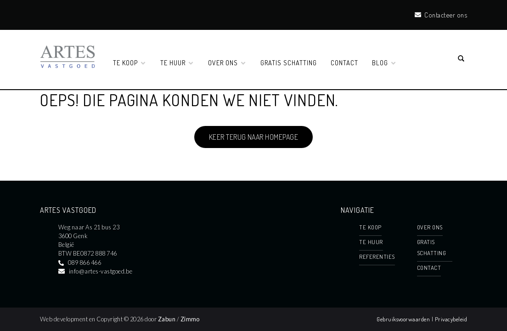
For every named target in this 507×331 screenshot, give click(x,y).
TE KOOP (370, 227)
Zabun (166, 319)
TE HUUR (371, 241)
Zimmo (190, 319)
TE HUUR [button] (177, 62)
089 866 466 (84, 262)
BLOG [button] (384, 62)
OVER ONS (430, 227)
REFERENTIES (376, 256)
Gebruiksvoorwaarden (404, 319)
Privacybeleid (451, 319)
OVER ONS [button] (227, 62)
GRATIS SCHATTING (288, 62)
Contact (344, 62)
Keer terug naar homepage (254, 137)
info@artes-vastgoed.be (101, 271)
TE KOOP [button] (129, 62)
